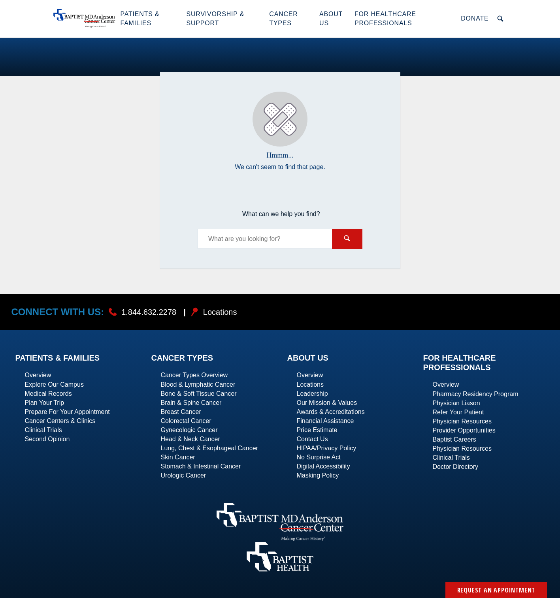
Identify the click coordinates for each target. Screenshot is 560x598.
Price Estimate (317, 430)
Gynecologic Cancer (189, 430)
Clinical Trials (43, 430)
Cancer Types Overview (194, 375)
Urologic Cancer (183, 475)
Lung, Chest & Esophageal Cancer (209, 448)
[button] (149, 18)
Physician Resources (462, 421)
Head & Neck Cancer (190, 439)
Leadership (312, 393)
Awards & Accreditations (331, 411)
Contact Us (312, 439)
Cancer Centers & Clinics (60, 420)
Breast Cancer (181, 411)
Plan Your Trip (44, 402)
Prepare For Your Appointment (67, 411)
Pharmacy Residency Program (476, 394)
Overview (38, 375)
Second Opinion (47, 439)
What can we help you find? (281, 214)
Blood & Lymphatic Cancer (198, 384)
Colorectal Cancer (186, 420)
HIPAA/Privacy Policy (326, 448)
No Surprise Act (319, 457)
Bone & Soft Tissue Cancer (199, 393)
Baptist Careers (454, 439)
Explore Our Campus (54, 384)
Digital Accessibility (323, 466)
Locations (310, 384)
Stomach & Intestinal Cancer (201, 466)
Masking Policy (318, 475)
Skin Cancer (178, 457)
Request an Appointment (496, 590)
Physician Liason (456, 403)
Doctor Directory (456, 466)
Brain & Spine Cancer (191, 402)
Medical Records (48, 393)
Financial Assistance (325, 420)
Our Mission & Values (327, 402)
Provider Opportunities (464, 430)
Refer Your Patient (458, 412)
